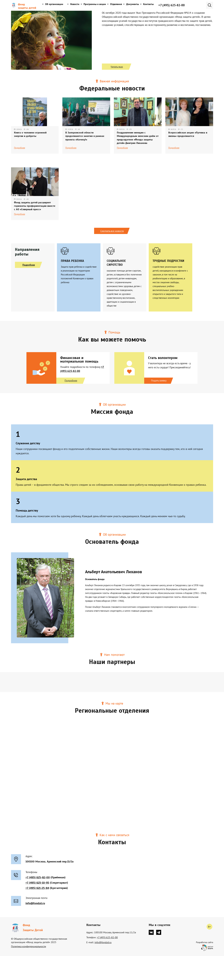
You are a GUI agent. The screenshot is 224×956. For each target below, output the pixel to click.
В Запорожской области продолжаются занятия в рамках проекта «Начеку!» (84, 136)
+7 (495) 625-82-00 (171, 5)
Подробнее (19, 147)
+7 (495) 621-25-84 (37, 888)
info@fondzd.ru (35, 903)
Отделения (116, 4)
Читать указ (117, 66)
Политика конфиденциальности (28, 946)
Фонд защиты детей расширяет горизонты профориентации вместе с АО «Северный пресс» (34, 206)
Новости (74, 4)
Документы (132, 4)
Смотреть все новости (112, 230)
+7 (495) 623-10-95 (37, 882)
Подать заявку (159, 380)
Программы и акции (95, 4)
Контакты (148, 4)
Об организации (54, 4)
